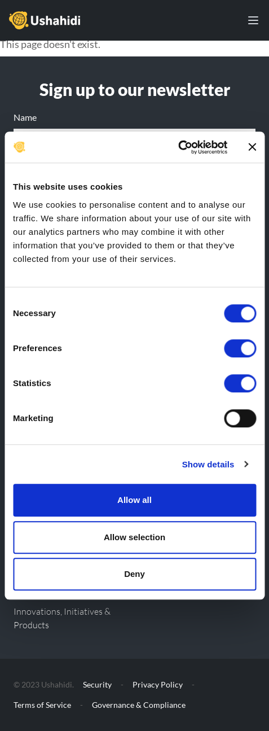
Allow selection (134, 537)
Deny (134, 574)
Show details (208, 464)
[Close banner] (252, 147)
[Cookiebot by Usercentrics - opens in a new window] (178, 147)
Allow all (134, 500)
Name (25, 117)
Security (97, 684)
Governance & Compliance (139, 705)
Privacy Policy (158, 684)
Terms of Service (42, 705)
